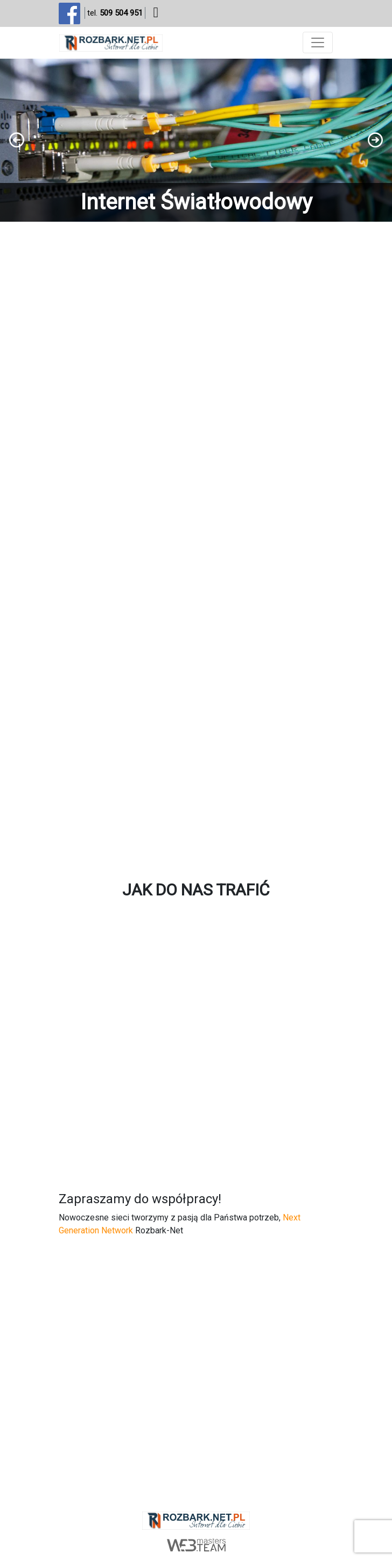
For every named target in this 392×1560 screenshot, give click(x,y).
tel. (115, 13)
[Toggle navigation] (318, 42)
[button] (196, 140)
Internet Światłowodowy (196, 202)
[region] (196, 140)
